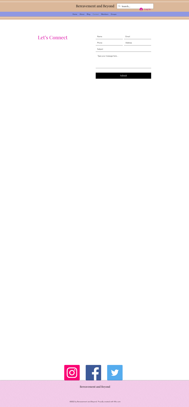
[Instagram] (72, 372)
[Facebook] (93, 372)
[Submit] (123, 76)
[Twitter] (115, 372)
